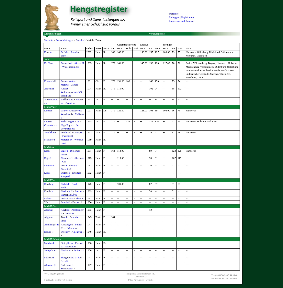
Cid (64, 161)
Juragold (65, 176)
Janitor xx (79, 250)
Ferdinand (66, 95)
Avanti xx (70, 102)
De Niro (65, 52)
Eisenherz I (66, 158)
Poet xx (78, 191)
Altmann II (70, 246)
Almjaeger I (67, 224)
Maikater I (49, 139)
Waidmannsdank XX (71, 92)
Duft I (64, 165)
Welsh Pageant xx (70, 121)
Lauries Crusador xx (71, 110)
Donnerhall (66, 63)
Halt (80, 257)
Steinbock (49, 243)
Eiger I (64, 150)
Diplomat (75, 150)
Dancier (80, 40)
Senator (73, 165)
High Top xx (67, 125)
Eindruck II (67, 191)
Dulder (75, 183)
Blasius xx (66, 250)
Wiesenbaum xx (70, 66)
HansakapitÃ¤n (69, 194)
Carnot (74, 84)
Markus (65, 84)
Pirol (63, 220)
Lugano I (65, 172)
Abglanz (65, 209)
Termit (64, 217)
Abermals (79, 158)
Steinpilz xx (67, 243)
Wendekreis (67, 114)
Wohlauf (78, 139)
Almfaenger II (51, 224)
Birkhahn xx (67, 99)
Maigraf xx (66, 139)
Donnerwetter (68, 81)
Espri (63, 55)
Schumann (66, 268)
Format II (49, 257)
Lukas (64, 154)
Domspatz (78, 132)
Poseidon (74, 217)
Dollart (64, 198)
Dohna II (69, 213)
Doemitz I (66, 169)
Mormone (72, 228)
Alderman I (67, 264)
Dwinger (76, 172)
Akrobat (48, 209)
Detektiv (65, 231)
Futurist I (65, 202)
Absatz (64, 88)
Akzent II (79, 63)
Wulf (63, 187)
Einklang (48, 183)
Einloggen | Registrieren (181, 17)
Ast (64, 143)
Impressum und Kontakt (181, 20)
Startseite (173, 13)
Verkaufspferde (156, 33)
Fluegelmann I (68, 257)
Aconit (64, 261)
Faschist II (67, 135)
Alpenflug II (78, 231)
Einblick (65, 183)
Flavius (79, 198)
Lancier (75, 52)
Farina (75, 202)
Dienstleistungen (52, 33)
